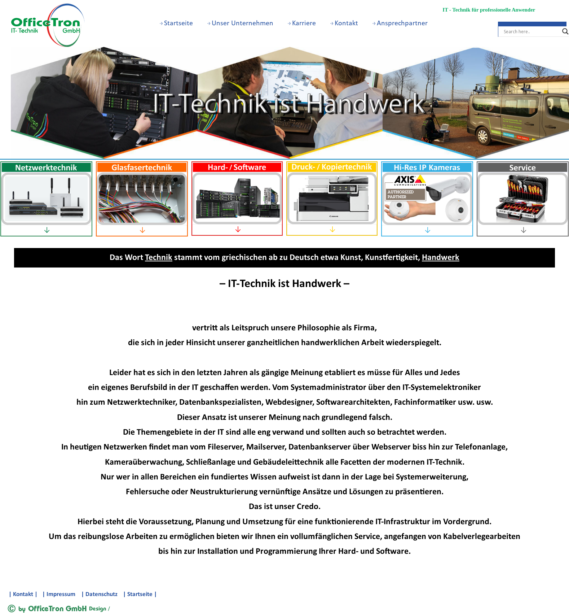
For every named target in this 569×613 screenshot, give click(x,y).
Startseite (176, 23)
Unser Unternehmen (240, 23)
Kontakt (344, 23)
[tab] (46, 230)
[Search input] (531, 31)
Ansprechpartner (400, 23)
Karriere (302, 23)
